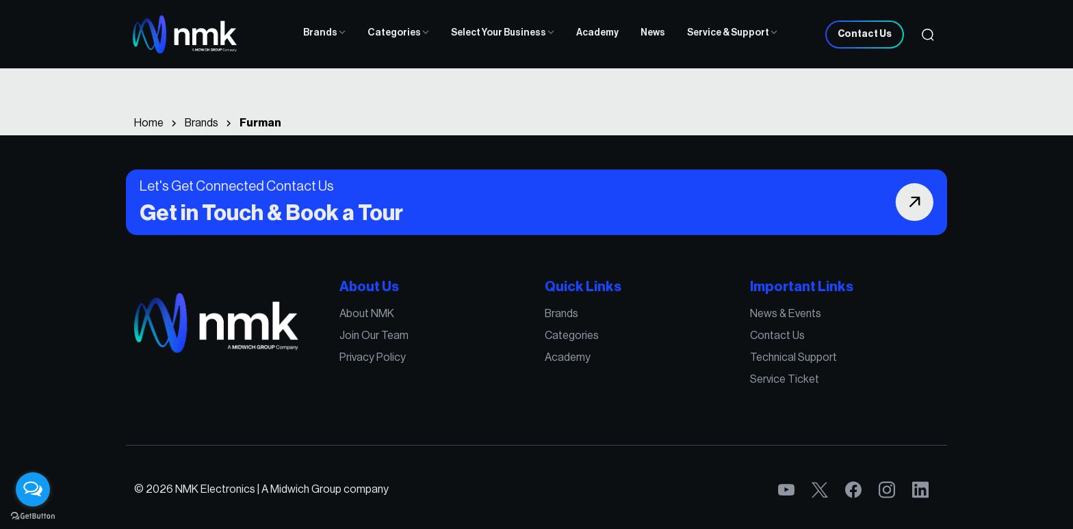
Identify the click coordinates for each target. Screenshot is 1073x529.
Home (149, 123)
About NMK (366, 313)
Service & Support (732, 33)
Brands (324, 33)
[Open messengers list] (33, 489)
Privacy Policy (372, 357)
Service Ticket (784, 379)
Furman (260, 123)
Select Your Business (502, 33)
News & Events (785, 313)
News (653, 33)
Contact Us (865, 34)
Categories (398, 33)
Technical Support (793, 357)
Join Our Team (374, 335)
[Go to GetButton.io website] (33, 515)
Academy (597, 33)
